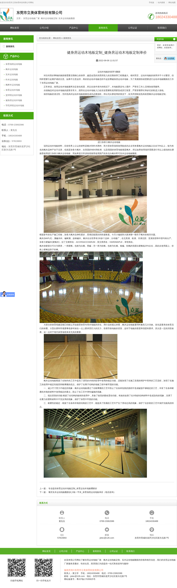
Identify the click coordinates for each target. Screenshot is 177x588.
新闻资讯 (103, 27)
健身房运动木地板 (14, 100)
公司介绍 (44, 27)
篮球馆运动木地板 (14, 95)
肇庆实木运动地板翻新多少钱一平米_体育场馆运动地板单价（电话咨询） (82, 492)
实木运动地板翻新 (128, 153)
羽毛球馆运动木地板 (15, 105)
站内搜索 (161, 2)
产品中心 (73, 27)
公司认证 (132, 27)
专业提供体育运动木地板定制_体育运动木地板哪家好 (72, 488)
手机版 (151, 2)
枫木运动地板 (12, 69)
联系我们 (162, 27)
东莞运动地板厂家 (50, 83)
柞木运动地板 (12, 79)
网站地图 (172, 2)
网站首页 (14, 27)
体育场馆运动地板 (14, 64)
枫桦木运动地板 (13, 85)
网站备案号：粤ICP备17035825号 (79, 579)
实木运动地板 (12, 74)
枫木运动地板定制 (157, 94)
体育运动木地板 (13, 90)
